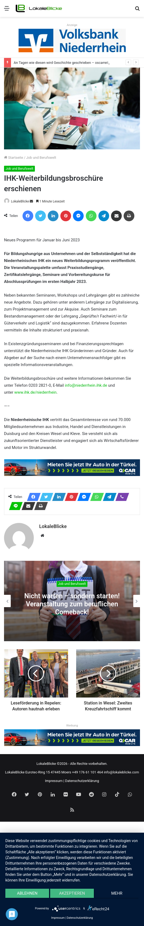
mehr (117, 893)
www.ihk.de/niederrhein (35, 392)
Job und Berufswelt (41, 158)
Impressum (53, 781)
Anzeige (72, 25)
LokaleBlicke (20, 201)
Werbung (72, 725)
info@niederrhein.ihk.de (86, 385)
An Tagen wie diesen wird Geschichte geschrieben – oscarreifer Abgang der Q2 (75, 63)
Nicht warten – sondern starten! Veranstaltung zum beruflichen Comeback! (72, 604)
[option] (72, 601)
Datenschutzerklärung (82, 781)
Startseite (13, 158)
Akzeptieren (72, 893)
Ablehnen (27, 893)
